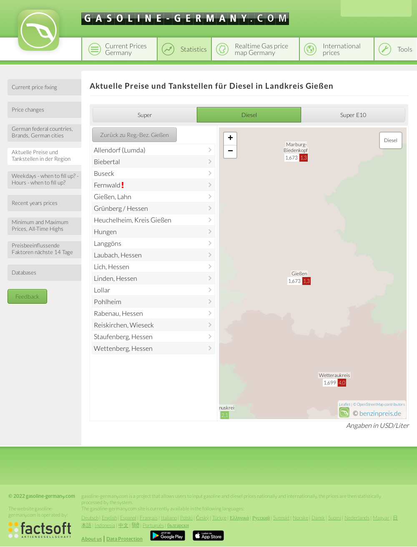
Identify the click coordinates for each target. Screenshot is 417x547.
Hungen (105, 231)
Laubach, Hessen (118, 255)
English (109, 518)
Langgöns (107, 243)
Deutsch (89, 518)
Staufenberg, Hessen (123, 336)
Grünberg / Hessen (121, 208)
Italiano (169, 518)
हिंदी (135, 525)
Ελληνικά (239, 518)
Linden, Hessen (115, 278)
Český (202, 518)
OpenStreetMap (370, 404)
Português (153, 525)
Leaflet (344, 404)
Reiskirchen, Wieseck (124, 325)
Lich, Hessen (111, 266)
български (178, 525)
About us (91, 539)
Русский (261, 518)
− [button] (230, 151)
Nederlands (356, 518)
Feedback (27, 296)
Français (149, 518)
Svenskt (281, 518)
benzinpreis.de (380, 413)
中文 (123, 525)
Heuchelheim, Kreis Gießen (132, 220)
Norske (300, 518)
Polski (186, 518)
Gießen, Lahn (112, 196)
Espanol (128, 518)
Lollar (102, 290)
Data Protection (124, 539)
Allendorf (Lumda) (120, 150)
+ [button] (230, 138)
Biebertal (107, 161)
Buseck (104, 173)
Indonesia (105, 525)
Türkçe (219, 518)
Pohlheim (107, 301)
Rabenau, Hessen (118, 313)
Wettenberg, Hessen (123, 348)
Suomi (334, 518)
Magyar (381, 518)
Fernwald (107, 185)
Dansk (318, 518)
